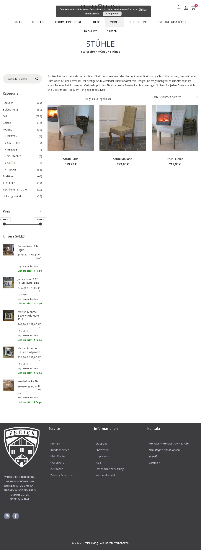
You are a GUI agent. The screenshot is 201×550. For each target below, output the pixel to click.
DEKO (96, 22)
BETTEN (12, 136)
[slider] (4, 224)
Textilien (8, 176)
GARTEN (112, 31)
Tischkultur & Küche (15, 189)
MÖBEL (114, 22)
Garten (7, 123)
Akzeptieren (112, 13)
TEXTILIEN (38, 22)
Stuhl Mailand (123, 159)
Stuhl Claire (175, 159)
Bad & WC (9, 103)
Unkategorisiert (12, 196)
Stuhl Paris (71, 159)
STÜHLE (12, 163)
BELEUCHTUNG (138, 22)
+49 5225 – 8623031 (172, 463)
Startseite (88, 51)
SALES (18, 22)
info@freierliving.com (172, 456)
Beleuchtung (10, 109)
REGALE (12, 149)
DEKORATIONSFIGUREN (69, 22)
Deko (6, 116)
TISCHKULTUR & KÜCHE (172, 22)
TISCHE (11, 169)
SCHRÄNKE (14, 156)
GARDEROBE (15, 143)
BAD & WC (90, 31)
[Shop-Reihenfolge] (173, 97)
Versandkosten (30, 266)
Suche (37, 79)
